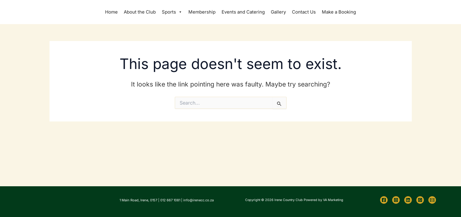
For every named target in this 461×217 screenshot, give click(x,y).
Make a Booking (339, 12)
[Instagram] (396, 200)
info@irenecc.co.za (198, 200)
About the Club (140, 12)
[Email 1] (432, 200)
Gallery (278, 12)
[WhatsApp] (420, 200)
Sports (172, 12)
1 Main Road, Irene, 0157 (138, 200)
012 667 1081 (170, 200)
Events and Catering (243, 12)
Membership (202, 12)
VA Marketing (333, 200)
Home (111, 12)
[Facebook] (384, 200)
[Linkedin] (408, 200)
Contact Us (304, 12)
